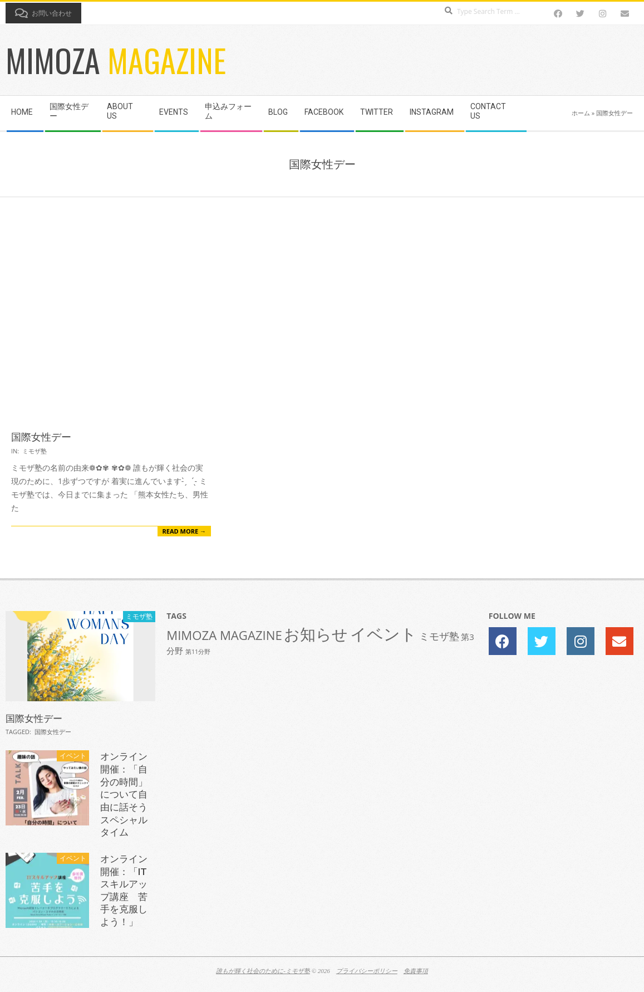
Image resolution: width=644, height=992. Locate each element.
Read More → (184, 531)
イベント (73, 755)
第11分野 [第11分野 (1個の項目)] (197, 652)
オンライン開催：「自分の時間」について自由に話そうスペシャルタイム (124, 794)
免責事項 (416, 970)
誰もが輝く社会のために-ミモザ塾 (263, 970)
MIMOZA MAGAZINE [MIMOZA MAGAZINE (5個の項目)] (224, 635)
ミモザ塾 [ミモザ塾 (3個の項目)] (439, 636)
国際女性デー (41, 437)
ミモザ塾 (34, 451)
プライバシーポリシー (366, 970)
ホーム (581, 113)
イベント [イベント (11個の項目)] (383, 634)
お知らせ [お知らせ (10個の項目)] (316, 633)
